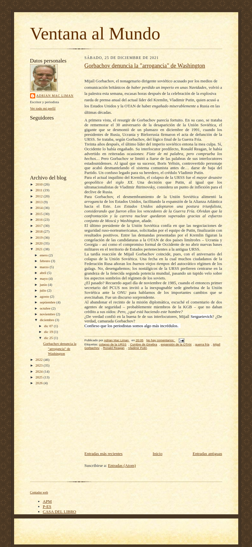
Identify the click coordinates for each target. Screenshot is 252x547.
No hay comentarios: (160, 340)
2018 (40, 231)
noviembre (48, 314)
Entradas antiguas (207, 453)
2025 (40, 377)
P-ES (47, 506)
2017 (40, 226)
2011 (40, 190)
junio (44, 284)
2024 (40, 371)
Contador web (39, 492)
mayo (44, 278)
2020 (40, 243)
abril (43, 273)
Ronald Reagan (114, 348)
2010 (40, 184)
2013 (40, 202)
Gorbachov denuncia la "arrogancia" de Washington (60, 348)
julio (43, 290)
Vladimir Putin (137, 348)
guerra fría (202, 344)
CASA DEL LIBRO (59, 511)
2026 (40, 383)
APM (47, 501)
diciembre (47, 320)
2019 (40, 237)
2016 (40, 219)
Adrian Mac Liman (55, 95)
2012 (40, 196)
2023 (40, 365)
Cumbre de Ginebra (143, 344)
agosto (45, 296)
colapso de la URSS (112, 344)
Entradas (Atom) (122, 465)
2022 (40, 359)
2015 (40, 214)
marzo (45, 267)
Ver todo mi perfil (43, 108)
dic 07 (49, 326)
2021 (40, 249)
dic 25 (49, 338)
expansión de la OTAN (176, 344)
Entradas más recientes (104, 453)
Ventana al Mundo (95, 33)
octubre (45, 308)
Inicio (157, 453)
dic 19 (49, 332)
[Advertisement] (153, 402)
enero (44, 255)
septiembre (48, 302)
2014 (40, 208)
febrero (45, 261)
